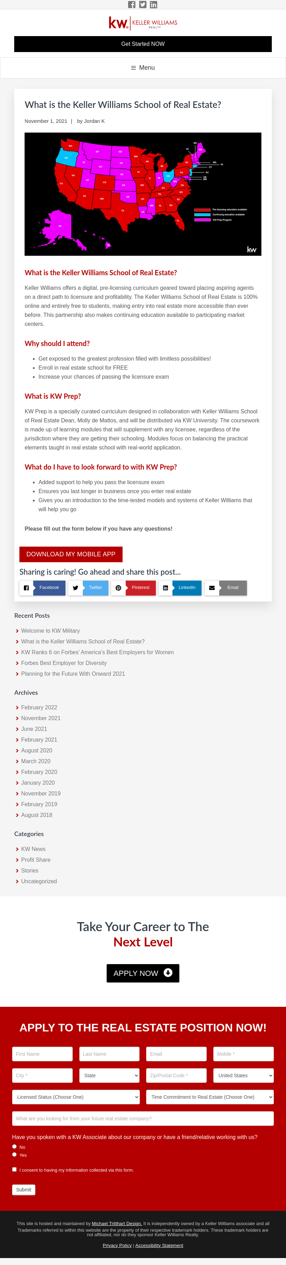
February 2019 (39, 804)
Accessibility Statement (159, 1245)
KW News (33, 849)
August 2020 (36, 750)
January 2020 (38, 783)
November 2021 (41, 718)
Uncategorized (39, 881)
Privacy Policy (117, 1245)
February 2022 (39, 707)
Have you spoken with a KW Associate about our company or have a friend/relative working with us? (135, 1137)
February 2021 (39, 740)
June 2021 (34, 729)
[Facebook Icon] (132, 4)
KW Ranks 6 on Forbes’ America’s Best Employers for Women (97, 652)
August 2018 (36, 815)
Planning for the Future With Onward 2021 (73, 674)
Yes (19, 1155)
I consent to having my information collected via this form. (73, 1170)
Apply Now (136, 973)
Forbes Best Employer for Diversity (64, 663)
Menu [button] (147, 67)
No (18, 1147)
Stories (29, 871)
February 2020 (39, 772)
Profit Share (35, 860)
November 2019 (41, 793)
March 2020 (36, 761)
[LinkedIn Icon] (154, 4)
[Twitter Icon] (143, 4)
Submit (24, 1189)
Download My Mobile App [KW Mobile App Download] (70, 554)
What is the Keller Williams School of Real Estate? (83, 641)
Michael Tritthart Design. (117, 1223)
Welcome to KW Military (50, 631)
